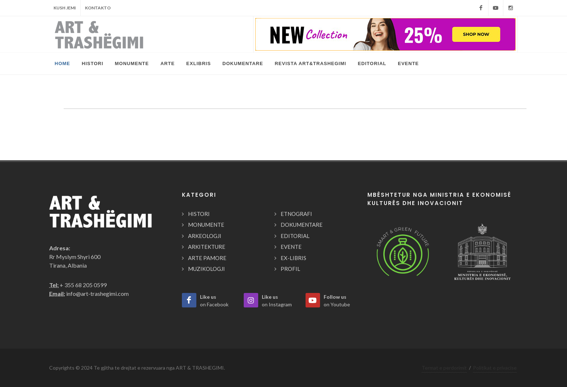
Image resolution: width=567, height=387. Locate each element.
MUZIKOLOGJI (206, 268)
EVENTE (291, 246)
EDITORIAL (295, 236)
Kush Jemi (65, 7)
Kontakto (98, 7)
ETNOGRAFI (296, 213)
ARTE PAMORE (207, 258)
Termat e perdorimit (444, 368)
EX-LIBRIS (293, 258)
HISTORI (199, 213)
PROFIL (290, 268)
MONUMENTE (206, 224)
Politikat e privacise (495, 368)
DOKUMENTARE (302, 224)
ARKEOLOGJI (204, 236)
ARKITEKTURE (206, 246)
